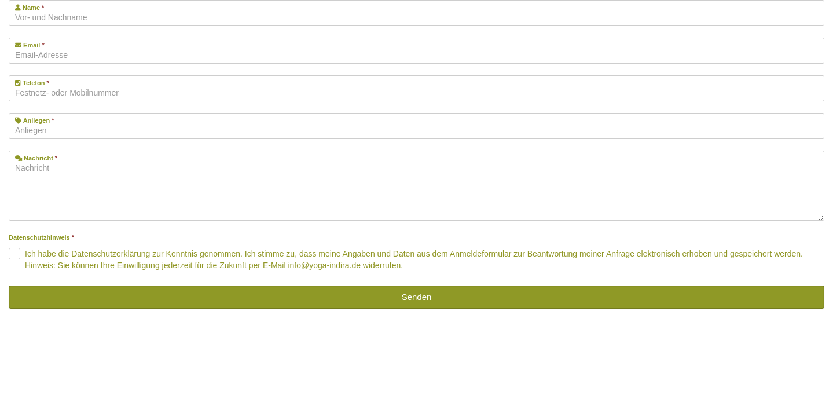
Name (29, 7)
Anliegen (34, 120)
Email (30, 45)
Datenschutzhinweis (41, 238)
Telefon (32, 82)
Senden (417, 297)
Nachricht (36, 158)
